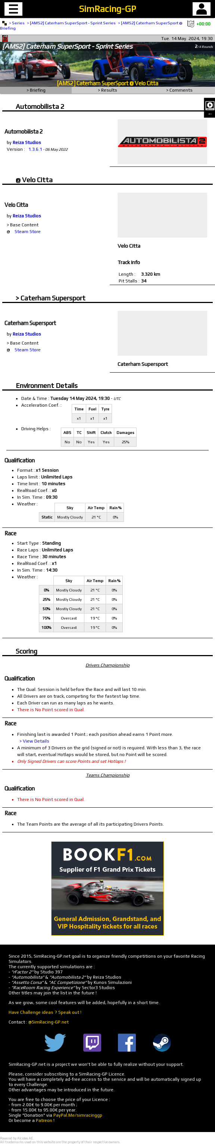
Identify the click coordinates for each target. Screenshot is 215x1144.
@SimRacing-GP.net (48, 1022)
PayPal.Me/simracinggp (77, 1115)
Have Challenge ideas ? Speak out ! (45, 1012)
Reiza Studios (27, 142)
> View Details (34, 741)
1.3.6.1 (35, 149)
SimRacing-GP (107, 9)
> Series (17, 23)
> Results (107, 90)
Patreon (44, 1120)
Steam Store (28, 231)
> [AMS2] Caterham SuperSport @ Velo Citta (160, 23)
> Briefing (36, 90)
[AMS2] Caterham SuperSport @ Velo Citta (107, 83)
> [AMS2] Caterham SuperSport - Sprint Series (71, 23)
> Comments (179, 90)
